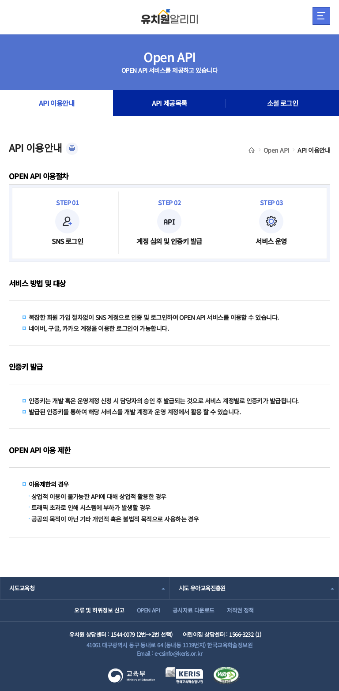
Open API (276, 150)
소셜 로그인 (282, 103)
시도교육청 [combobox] (21, 588)
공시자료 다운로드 (194, 610)
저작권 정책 (240, 610)
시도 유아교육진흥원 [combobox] (202, 588)
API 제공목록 (169, 103)
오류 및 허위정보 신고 (99, 610)
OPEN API (148, 610)
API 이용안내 (57, 103)
